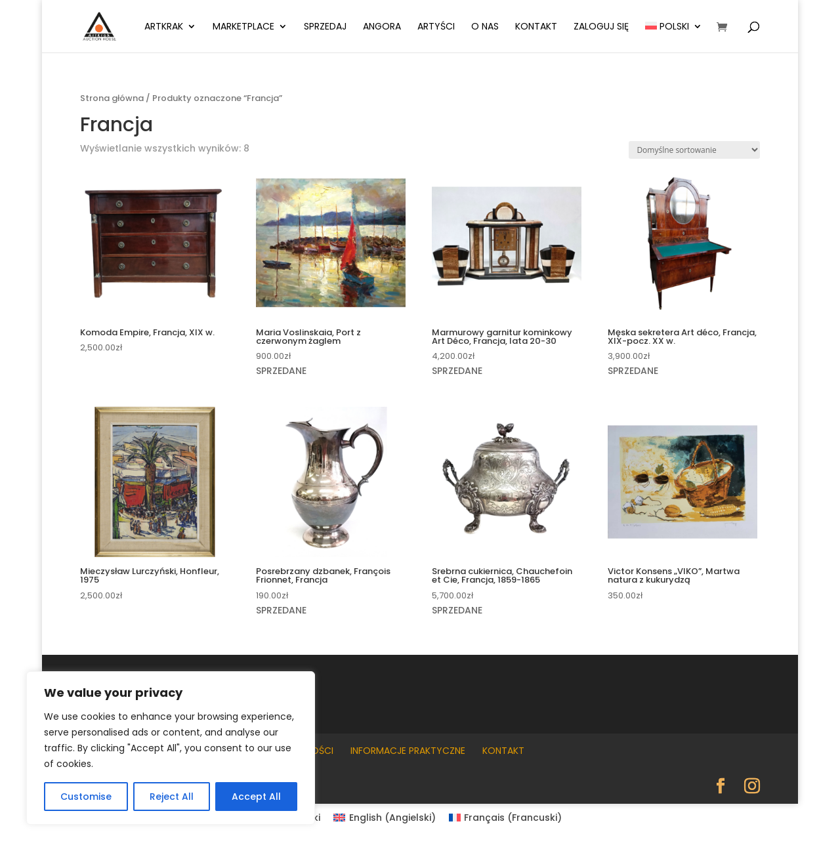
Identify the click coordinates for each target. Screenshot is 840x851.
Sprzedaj (325, 27)
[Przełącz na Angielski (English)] (384, 817)
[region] (170, 748)
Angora (382, 27)
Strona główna (112, 98)
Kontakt (536, 27)
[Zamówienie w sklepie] (694, 150)
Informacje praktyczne (407, 750)
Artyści (436, 27)
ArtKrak (163, 27)
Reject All (172, 796)
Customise (86, 796)
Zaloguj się (601, 27)
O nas (485, 27)
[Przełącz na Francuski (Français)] (505, 817)
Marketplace (243, 27)
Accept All (256, 796)
